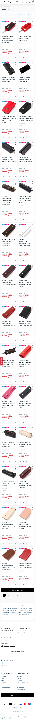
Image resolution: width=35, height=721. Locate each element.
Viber (3, 666)
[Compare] (15, 26)
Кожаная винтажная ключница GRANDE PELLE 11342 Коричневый (8, 242)
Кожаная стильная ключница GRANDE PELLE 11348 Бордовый (9, 282)
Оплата (19, 678)
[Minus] (3, 57)
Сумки (2, 678)
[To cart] (14, 57)
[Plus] (9, 57)
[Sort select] (14, 14)
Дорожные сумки (5, 687)
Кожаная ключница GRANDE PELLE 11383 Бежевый (25, 444)
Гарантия (19, 680)
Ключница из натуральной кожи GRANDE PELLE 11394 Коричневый (8, 566)
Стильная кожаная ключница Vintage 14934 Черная (24, 79)
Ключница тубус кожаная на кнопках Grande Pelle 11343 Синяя (25, 404)
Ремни (2, 680)
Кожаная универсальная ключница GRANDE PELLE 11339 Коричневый (8, 200)
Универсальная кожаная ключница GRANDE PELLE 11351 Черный (25, 283)
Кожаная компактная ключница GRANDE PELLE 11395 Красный (25, 565)
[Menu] (2, 1)
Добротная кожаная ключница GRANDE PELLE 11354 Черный (25, 323)
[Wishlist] (15, 23)
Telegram (4, 663)
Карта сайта (20, 687)
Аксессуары (7, 6)
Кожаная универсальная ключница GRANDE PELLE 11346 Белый (25, 242)
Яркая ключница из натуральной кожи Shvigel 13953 (25, 38)
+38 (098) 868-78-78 (7, 631)
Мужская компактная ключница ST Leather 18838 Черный (8, 79)
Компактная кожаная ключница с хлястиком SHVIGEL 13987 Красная (9, 119)
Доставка (19, 676)
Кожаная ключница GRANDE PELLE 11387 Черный (8, 483)
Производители (21, 689)
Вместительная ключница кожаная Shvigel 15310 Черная (25, 159)
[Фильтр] (1, 361)
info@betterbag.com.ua (8, 646)
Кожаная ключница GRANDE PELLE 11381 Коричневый (8, 444)
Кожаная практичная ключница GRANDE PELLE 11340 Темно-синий (25, 199)
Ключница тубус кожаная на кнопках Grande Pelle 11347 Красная (25, 363)
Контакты (19, 684)
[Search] (30, 2)
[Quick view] (15, 21)
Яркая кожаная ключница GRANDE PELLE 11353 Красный (9, 323)
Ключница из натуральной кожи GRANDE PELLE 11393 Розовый (25, 525)
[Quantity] (6, 57)
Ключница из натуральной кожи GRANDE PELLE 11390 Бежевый (8, 525)
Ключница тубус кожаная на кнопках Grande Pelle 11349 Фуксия (8, 404)
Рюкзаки (3, 682)
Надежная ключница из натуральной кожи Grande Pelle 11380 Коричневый (8, 363)
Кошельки (3, 684)
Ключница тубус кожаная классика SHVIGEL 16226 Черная (9, 159)
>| (17, 600)
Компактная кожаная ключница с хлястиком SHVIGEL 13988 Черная (26, 118)
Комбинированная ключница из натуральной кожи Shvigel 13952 (7, 39)
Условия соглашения (22, 682)
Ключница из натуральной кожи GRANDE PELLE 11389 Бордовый (25, 484)
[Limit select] (29, 14)
